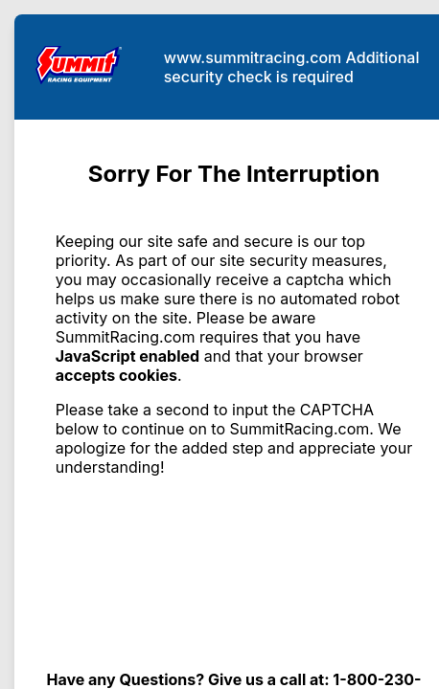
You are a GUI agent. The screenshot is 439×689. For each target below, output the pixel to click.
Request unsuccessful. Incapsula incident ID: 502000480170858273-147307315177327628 (219, 344)
